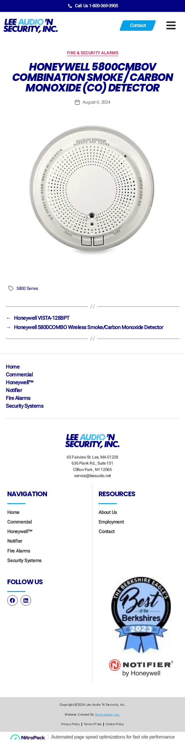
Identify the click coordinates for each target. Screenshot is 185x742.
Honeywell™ (19, 382)
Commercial (19, 374)
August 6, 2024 (96, 102)
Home (12, 367)
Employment (111, 522)
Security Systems (24, 406)
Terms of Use (92, 724)
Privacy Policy (70, 724)
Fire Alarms (18, 398)
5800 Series (27, 288)
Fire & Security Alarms (92, 52)
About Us (108, 512)
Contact (106, 531)
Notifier (14, 390)
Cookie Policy (115, 724)
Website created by (92, 714)
